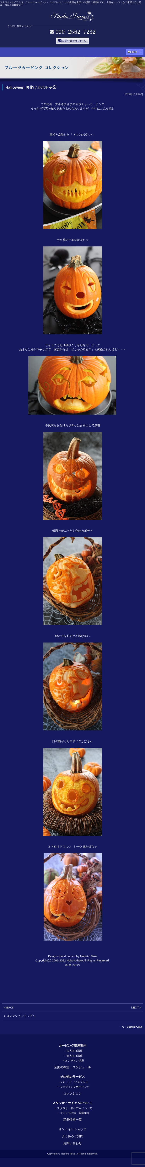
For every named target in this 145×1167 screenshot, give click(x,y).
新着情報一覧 (72, 1119)
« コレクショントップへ (19, 1015)
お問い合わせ (72, 1143)
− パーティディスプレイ (73, 1082)
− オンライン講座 (73, 1060)
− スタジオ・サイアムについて (73, 1108)
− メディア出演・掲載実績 (73, 1113)
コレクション (72, 1093)
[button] (134, 52)
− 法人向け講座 (73, 1050)
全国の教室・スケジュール (72, 1067)
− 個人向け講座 (73, 1055)
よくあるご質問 (72, 1136)
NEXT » (136, 1007)
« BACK (9, 1007)
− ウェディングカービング (73, 1086)
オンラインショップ (72, 1129)
